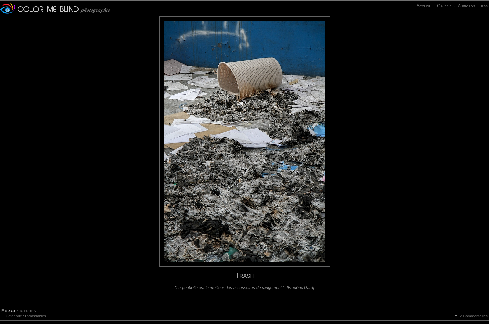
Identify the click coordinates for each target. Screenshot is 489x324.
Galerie (444, 5)
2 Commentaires (474, 316)
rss (484, 5)
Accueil (423, 5)
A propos (466, 5)
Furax (8, 310)
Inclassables (35, 316)
